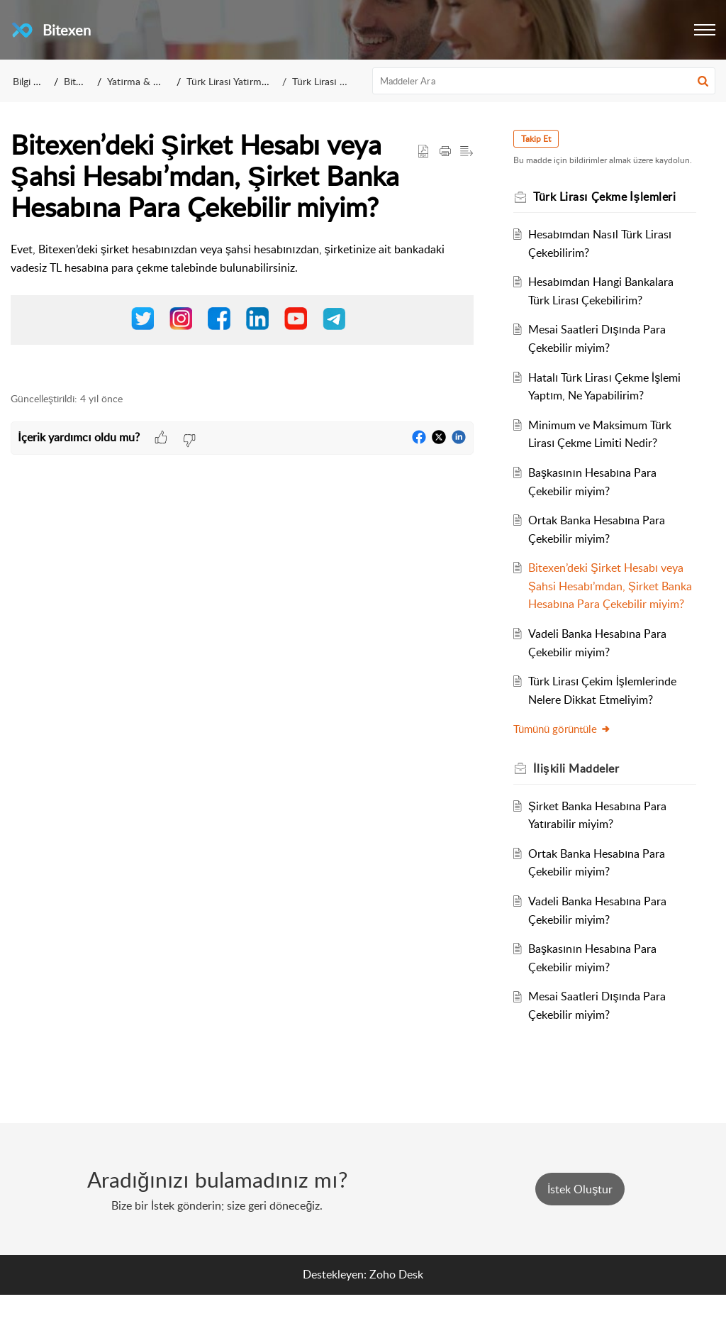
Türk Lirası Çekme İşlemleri (350, 81)
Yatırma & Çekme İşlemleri (164, 81)
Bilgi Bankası (40, 81)
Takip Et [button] (542, 139)
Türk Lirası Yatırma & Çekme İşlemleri (267, 81)
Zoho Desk (396, 1306)
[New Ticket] (580, 1221)
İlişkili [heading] (582, 800)
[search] (544, 80)
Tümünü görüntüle (568, 760)
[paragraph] (242, 302)
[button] (704, 30)
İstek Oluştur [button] (580, 1221)
